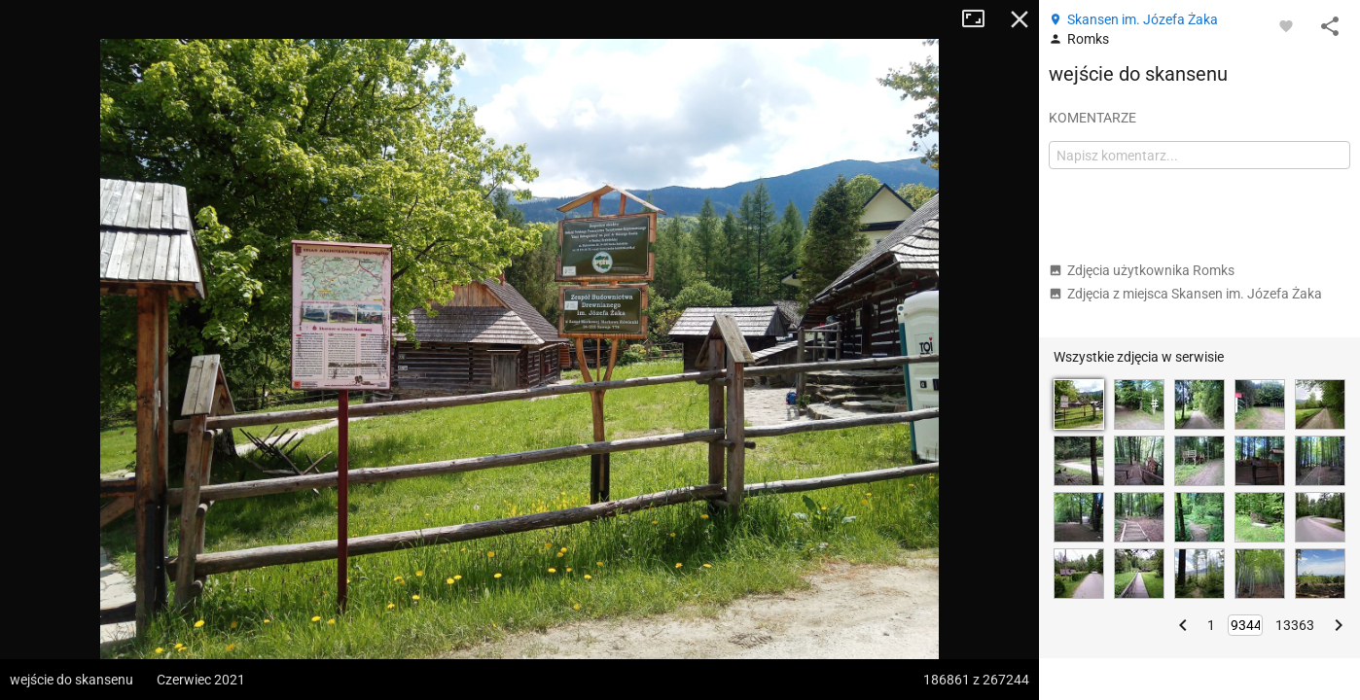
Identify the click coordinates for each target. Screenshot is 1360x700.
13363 (1294, 625)
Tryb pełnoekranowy (980, 19)
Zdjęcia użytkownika (1142, 270)
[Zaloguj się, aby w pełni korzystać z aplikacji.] (1286, 25)
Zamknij (1019, 19)
